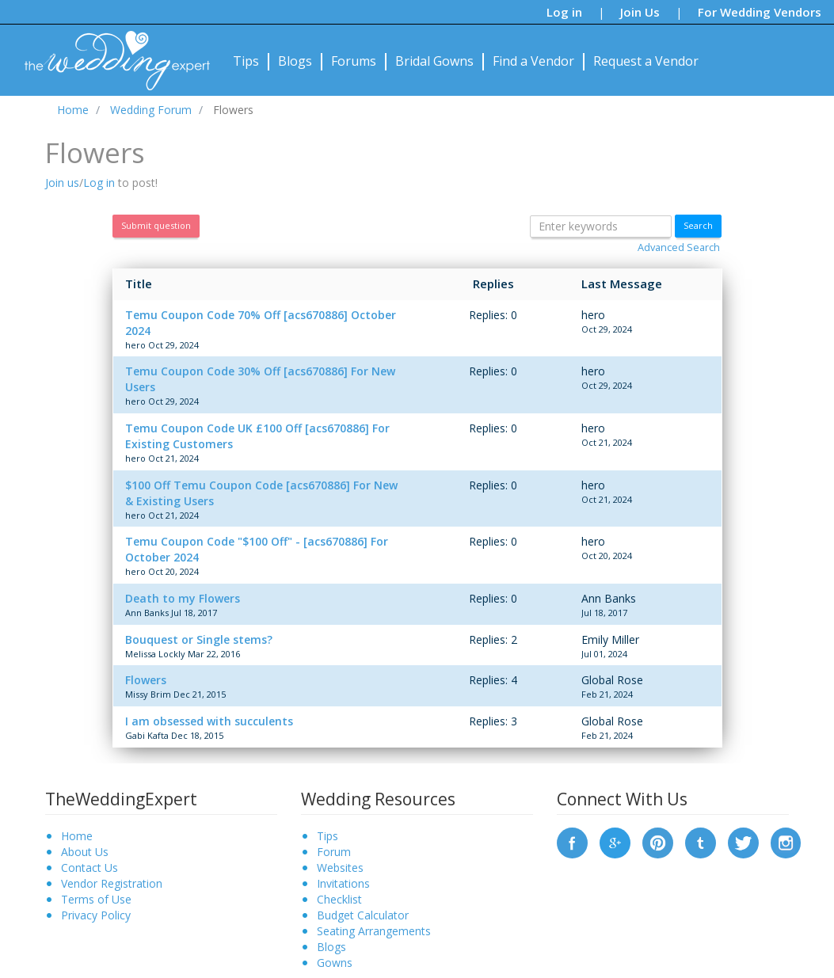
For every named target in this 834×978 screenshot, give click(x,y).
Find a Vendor (533, 61)
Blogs (295, 61)
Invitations (343, 883)
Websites (340, 867)
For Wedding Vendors (759, 12)
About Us (85, 851)
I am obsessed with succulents (209, 721)
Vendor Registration (111, 883)
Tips (246, 61)
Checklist (339, 899)
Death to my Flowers (182, 598)
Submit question (156, 225)
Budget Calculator (363, 915)
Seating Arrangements (374, 930)
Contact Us (89, 867)
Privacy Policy (96, 915)
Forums (353, 61)
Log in (564, 12)
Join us (62, 182)
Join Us (640, 12)
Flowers (145, 679)
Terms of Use (96, 899)
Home (77, 835)
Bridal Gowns (434, 61)
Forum (334, 851)
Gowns (334, 962)
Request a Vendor (646, 61)
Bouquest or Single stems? (198, 639)
